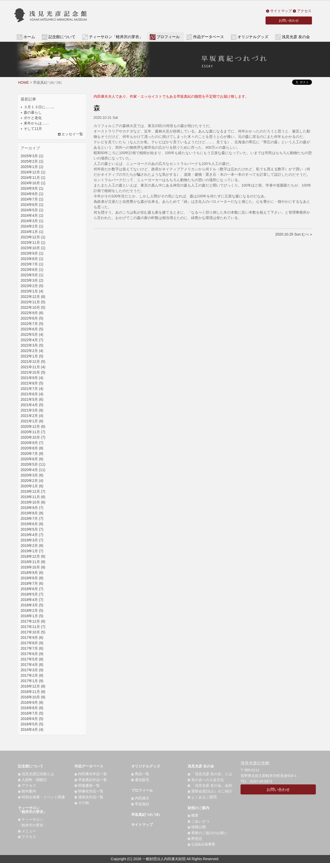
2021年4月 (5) (32, 405)
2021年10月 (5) (33, 372)
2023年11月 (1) (33, 242)
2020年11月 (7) (33, 432)
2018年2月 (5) (32, 610)
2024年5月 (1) (32, 210)
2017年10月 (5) (33, 632)
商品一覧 (140, 774)
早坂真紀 (140, 804)
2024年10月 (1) (33, 183)
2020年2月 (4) (32, 481)
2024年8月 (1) (32, 194)
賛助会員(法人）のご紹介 (210, 791)
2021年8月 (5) (32, 383)
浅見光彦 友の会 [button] (296, 37)
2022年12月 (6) (33, 297)
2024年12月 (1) (33, 172)
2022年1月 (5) (32, 356)
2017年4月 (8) (32, 665)
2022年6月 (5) (32, 329)
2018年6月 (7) (32, 589)
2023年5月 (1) (32, 275)
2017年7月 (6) (32, 648)
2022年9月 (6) (32, 313)
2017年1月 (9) (32, 681)
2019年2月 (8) (32, 545)
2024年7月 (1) (32, 199)
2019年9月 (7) (32, 508)
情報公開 (197, 827)
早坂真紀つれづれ (145, 814)
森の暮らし (31, 112)
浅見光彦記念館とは (36, 774)
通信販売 (140, 780)
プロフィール (142, 790)
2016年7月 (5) (32, 713)
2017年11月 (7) (33, 627)
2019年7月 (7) (32, 518)
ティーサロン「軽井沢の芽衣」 (32, 810)
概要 (193, 815)
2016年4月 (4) (32, 729)
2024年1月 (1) (32, 232)
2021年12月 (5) (33, 361)
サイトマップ (279, 11)
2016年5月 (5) (32, 724)
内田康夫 (140, 798)
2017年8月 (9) (32, 643)
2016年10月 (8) (33, 697)
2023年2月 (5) (32, 286)
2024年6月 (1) (32, 205)
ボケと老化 (31, 118)
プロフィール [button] (168, 37)
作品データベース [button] (208, 37)
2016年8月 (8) (32, 708)
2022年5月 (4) (32, 334)
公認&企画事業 (201, 844)
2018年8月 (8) (32, 578)
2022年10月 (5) (33, 307)
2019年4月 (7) (32, 535)
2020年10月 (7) (33, 437)
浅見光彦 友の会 (201, 766)
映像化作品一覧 (89, 791)
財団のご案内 (198, 808)
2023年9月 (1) (32, 253)
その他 (82, 803)
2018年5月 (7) (32, 594)
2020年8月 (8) (32, 448)
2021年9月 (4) (32, 378)
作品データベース (89, 766)
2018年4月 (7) (32, 600)
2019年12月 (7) (33, 491)
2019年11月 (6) (33, 497)
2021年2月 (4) (32, 416)
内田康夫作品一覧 (91, 774)
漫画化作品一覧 (89, 797)
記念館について (30, 766)
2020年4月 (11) (33, 470)
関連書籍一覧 (87, 785)
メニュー (27, 831)
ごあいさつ (198, 821)
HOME (23, 82)
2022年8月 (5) (32, 318)
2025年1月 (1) (32, 167)
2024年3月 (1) (32, 221)
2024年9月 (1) (32, 188)
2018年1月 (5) (32, 616)
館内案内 (27, 791)
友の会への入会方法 (206, 780)
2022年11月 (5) (33, 302)
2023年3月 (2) (32, 280)
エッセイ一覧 (70, 134)
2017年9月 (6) (32, 637)
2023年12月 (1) (33, 237)
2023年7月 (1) (32, 264)
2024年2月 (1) (32, 226)
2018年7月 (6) (32, 583)
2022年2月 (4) (32, 351)
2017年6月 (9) (32, 654)
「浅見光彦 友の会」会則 (210, 785)
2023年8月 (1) (32, 259)
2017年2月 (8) (32, 675)
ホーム (29, 37)
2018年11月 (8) (33, 562)
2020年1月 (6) (32, 486)
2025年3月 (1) (32, 156)
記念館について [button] (62, 37)
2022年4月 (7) (32, 340)
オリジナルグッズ (145, 766)
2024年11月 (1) (33, 177)
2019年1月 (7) (32, 551)
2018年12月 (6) (33, 556)
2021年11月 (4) (33, 367)
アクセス (302, 11)
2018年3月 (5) (32, 605)
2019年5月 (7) (32, 529)
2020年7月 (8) (32, 453)
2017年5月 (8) (32, 659)
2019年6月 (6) (32, 524)
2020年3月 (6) (32, 475)
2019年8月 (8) (32, 513)
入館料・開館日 (32, 780)
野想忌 (195, 838)
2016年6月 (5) (32, 719)
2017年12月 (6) (33, 621)
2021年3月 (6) (32, 410)
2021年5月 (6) (32, 399)
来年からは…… (35, 123)
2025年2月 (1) (32, 161)
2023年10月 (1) (33, 248)
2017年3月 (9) (32, 670)
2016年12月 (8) (33, 686)
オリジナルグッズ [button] (252, 37)
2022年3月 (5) (32, 345)
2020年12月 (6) (33, 426)
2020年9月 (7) (32, 443)
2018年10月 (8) (33, 567)
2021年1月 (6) (32, 421)
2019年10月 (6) (33, 502)
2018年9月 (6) (32, 573)
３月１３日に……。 (38, 107)
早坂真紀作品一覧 (91, 780)
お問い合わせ (289, 20)
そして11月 (31, 129)
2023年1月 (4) (32, 291)
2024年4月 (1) (32, 215)
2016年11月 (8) (33, 692)
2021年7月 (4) (32, 389)
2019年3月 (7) (32, 540)
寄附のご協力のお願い (207, 833)
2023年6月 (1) (32, 269)
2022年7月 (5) (32, 324)
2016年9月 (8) (32, 702)
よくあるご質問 (202, 797)
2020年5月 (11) (33, 464)
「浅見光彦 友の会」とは (210, 774)
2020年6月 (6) (32, 459)
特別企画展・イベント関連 (41, 797)
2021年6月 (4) (32, 394)
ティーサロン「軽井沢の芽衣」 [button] (116, 37)
